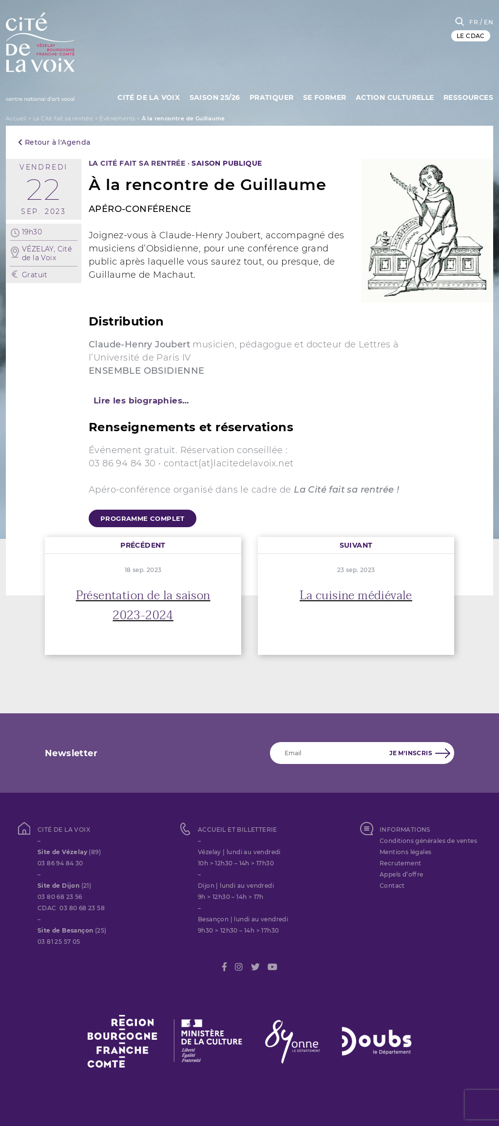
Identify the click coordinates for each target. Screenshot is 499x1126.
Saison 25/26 (215, 97)
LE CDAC (471, 35)
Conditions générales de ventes (428, 840)
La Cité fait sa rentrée (63, 118)
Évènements (117, 118)
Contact (392, 885)
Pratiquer (272, 97)
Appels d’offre (401, 874)
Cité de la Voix (148, 97)
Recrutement (400, 863)
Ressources (468, 97)
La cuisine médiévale (356, 596)
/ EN (486, 22)
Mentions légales (405, 852)
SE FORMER (324, 97)
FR (473, 22)
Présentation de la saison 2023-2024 (143, 606)
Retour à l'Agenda (54, 142)
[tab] (249, 400)
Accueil (16, 118)
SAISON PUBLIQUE (227, 163)
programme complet (142, 518)
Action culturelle (395, 97)
